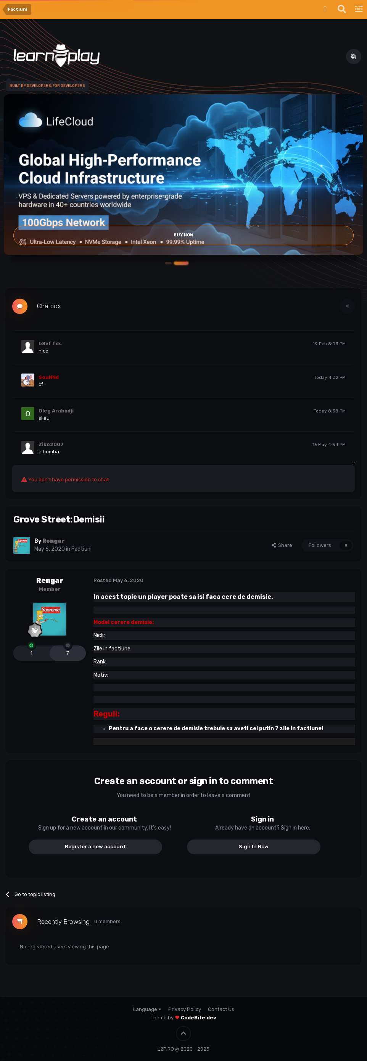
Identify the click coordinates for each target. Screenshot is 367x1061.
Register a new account (95, 846)
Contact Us (221, 1009)
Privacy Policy (184, 1009)
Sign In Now (254, 846)
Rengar (49, 580)
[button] (183, 263)
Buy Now (183, 235)
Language (147, 1009)
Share (282, 545)
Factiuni (81, 549)
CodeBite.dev (198, 1018)
